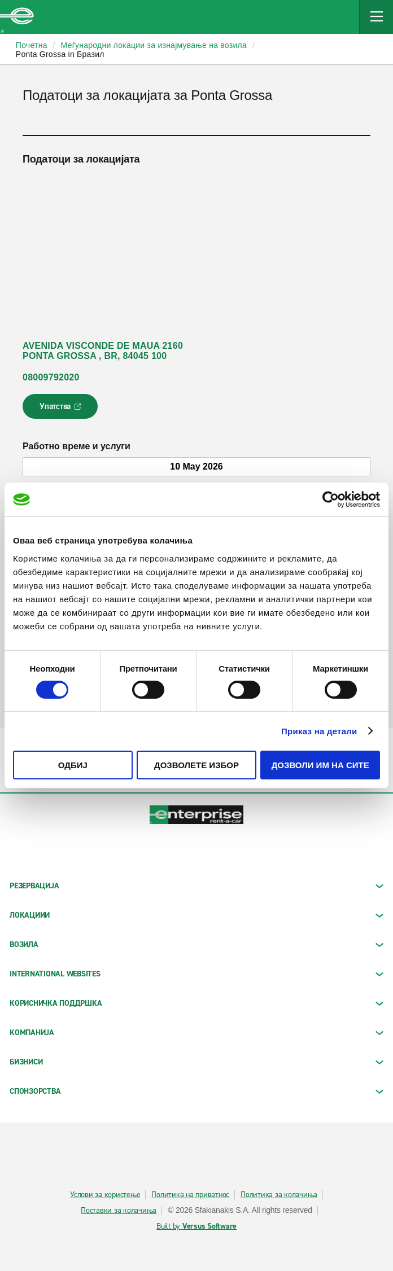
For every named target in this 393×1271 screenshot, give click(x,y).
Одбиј (73, 765)
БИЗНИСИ (196, 1062)
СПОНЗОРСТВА (196, 1091)
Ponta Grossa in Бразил (60, 54)
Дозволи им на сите (320, 765)
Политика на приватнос (190, 1195)
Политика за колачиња (279, 1195)
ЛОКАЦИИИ (196, 915)
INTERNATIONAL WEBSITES (196, 973)
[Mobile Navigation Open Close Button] (376, 17)
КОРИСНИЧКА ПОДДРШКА (196, 1003)
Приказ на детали (319, 731)
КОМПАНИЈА (196, 1032)
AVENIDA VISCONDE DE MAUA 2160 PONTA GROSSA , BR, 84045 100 (103, 351)
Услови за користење (105, 1195)
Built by (196, 1226)
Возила (196, 944)
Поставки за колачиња (118, 1211)
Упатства (61, 410)
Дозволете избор (196, 765)
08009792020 (51, 377)
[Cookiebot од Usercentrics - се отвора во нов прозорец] (330, 499)
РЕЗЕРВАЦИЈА (196, 885)
